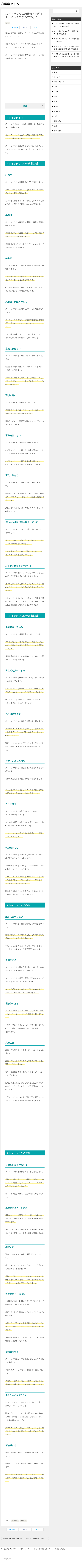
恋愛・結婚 (58, 121)
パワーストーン (59, 82)
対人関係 (23, 1521)
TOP (10, 1549)
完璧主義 (15, 1521)
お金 (55, 72)
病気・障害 (58, 131)
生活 (55, 126)
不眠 (55, 87)
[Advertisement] (25, 80)
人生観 (56, 92)
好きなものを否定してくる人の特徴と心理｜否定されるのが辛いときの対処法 (66, 56)
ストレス (57, 77)
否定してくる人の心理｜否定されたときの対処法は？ (37, 1538)
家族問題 (57, 111)
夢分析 (56, 106)
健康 (55, 101)
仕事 (55, 96)
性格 (7, 23)
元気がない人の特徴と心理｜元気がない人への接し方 (14, 1538)
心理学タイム (11, 3)
